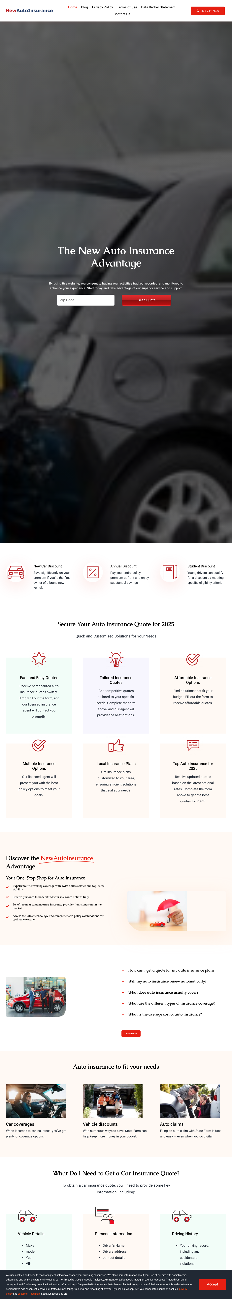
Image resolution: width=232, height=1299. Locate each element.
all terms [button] (23, 1294)
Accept (212, 1284)
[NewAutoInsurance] (29, 11)
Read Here (35, 1294)
